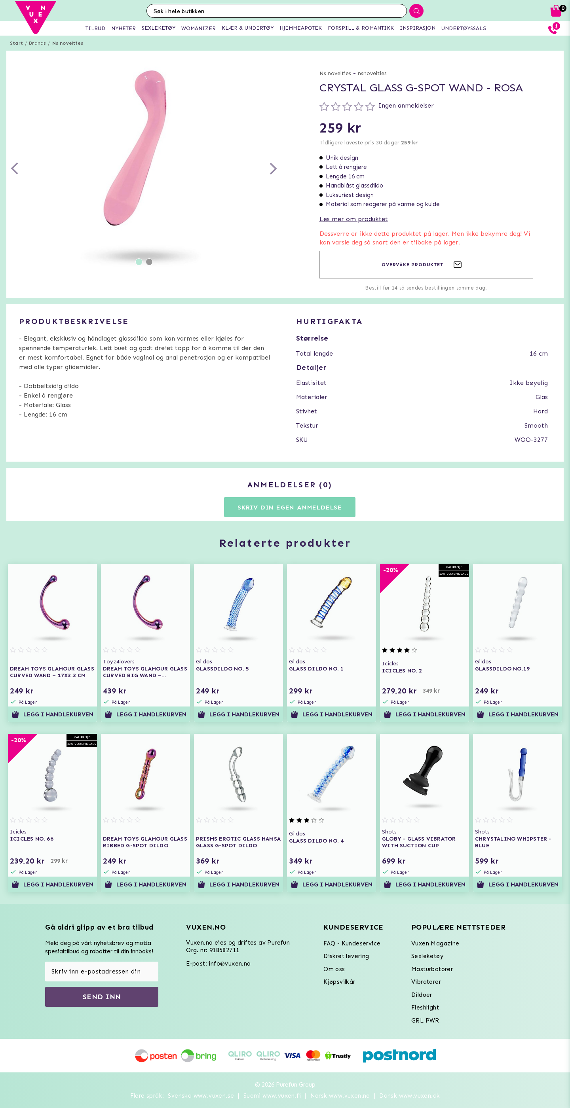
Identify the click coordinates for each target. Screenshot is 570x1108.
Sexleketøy (427, 956)
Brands (37, 43)
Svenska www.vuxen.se (201, 1095)
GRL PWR (425, 1020)
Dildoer (421, 994)
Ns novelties (67, 43)
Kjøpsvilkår (339, 981)
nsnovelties (372, 73)
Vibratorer (426, 981)
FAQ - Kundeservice (351, 943)
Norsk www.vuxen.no (340, 1095)
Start (16, 43)
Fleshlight (425, 1007)
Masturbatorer (432, 969)
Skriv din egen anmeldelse (290, 507)
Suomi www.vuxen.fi (272, 1095)
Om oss (334, 969)
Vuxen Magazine (435, 943)
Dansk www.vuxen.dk (409, 1095)
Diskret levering (346, 956)
